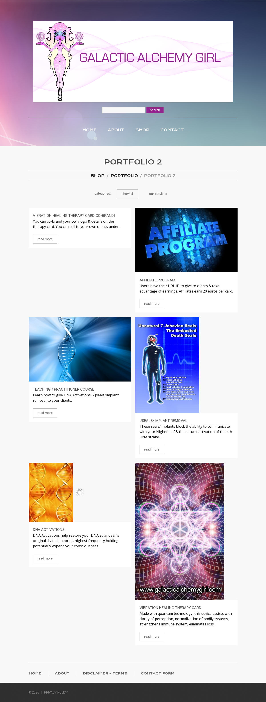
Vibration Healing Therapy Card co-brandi (74, 215)
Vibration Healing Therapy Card (170, 607)
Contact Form (157, 673)
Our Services (158, 194)
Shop (142, 130)
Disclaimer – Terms (105, 673)
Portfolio (124, 176)
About (116, 130)
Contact (172, 130)
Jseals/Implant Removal (163, 420)
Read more (45, 239)
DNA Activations (48, 529)
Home (89, 130)
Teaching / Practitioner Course (63, 389)
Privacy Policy (56, 692)
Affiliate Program (157, 280)
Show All (128, 194)
